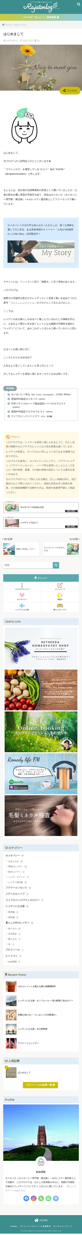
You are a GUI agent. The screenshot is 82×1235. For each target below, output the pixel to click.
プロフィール (15, 951)
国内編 (13, 913)
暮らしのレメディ (60, 608)
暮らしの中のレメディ (20, 924)
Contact (13, 1227)
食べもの (14, 930)
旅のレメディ (16, 872)
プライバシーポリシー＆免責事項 (35, 1227)
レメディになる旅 (22, 608)
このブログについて (22, 587)
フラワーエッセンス (18, 888)
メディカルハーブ (17, 895)
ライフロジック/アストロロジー (25, 901)
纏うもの (14, 940)
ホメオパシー (22, 597)
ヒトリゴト (14, 957)
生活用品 (14, 935)
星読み (60, 597)
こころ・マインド (18, 878)
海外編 (13, 918)
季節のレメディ (17, 867)
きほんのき (15, 862)
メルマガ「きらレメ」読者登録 (41, 17)
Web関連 (14, 963)
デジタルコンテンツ (62, 1227)
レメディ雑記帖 (17, 883)
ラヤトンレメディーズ (22, 303)
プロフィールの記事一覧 (40, 1086)
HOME (41, 1221)
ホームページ (60, 587)
